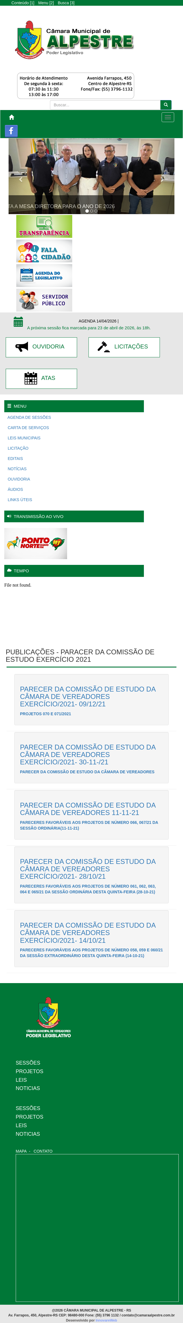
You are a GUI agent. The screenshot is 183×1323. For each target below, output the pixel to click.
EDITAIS (15, 458)
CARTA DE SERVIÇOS (28, 427)
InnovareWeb (106, 1320)
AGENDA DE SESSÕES (29, 417)
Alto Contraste (65, 11)
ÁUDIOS (15, 489)
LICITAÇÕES (124, 346)
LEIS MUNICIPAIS (24, 438)
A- (35, 11)
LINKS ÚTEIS (19, 499)
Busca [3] (66, 3)
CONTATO (43, 1151)
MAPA (21, 1151)
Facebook (11, 131)
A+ (48, 11)
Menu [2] (46, 3)
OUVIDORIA (41, 346)
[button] (21, 176)
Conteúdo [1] (22, 3)
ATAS (41, 378)
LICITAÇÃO (18, 448)
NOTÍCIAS (17, 469)
